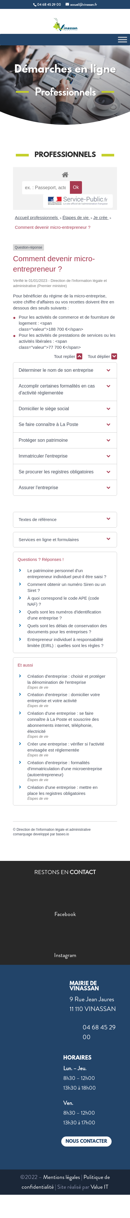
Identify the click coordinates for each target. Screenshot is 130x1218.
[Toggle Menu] (122, 39)
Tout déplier (102, 356)
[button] (65, 370)
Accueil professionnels (37, 217)
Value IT (99, 1187)
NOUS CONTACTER (86, 1141)
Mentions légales (61, 1177)
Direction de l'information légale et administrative (53, 830)
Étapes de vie (76, 217)
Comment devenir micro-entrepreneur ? (53, 227)
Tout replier (68, 356)
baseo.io (62, 834)
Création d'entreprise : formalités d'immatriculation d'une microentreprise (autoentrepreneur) (64, 768)
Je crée (100, 217)
